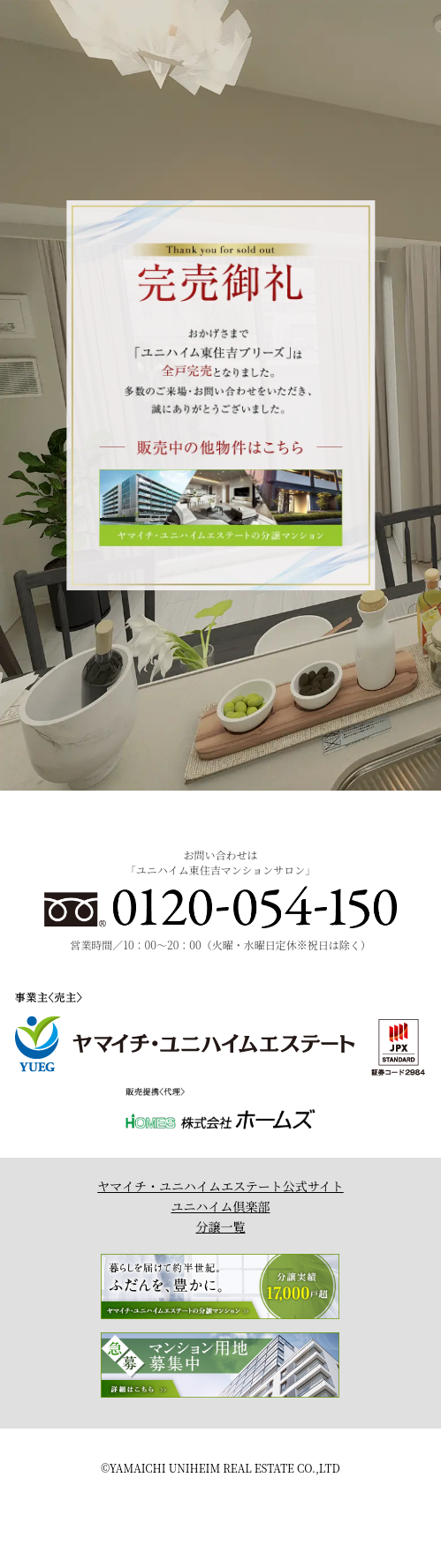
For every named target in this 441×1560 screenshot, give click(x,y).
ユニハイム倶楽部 (220, 1206)
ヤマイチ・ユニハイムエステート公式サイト (220, 1186)
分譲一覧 (221, 1226)
